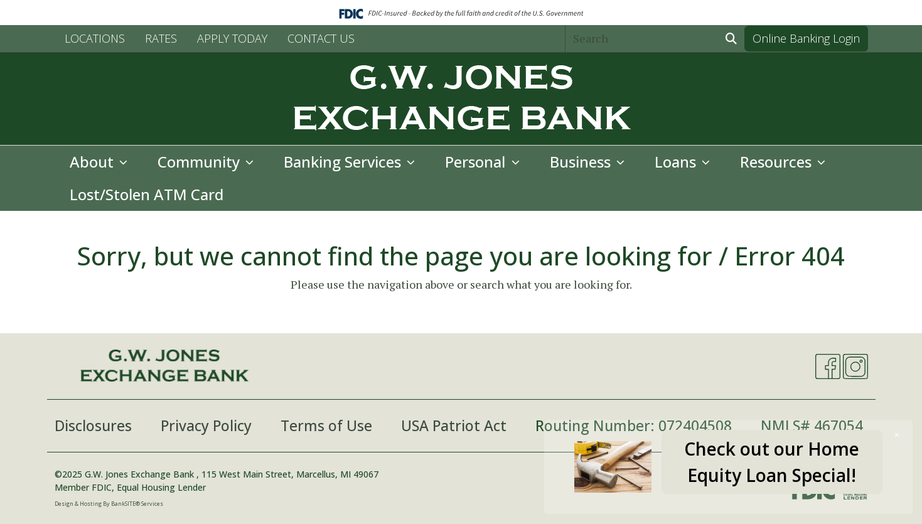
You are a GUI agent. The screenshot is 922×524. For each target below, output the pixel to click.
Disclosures (93, 425)
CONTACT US (321, 38)
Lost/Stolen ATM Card (146, 194)
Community (201, 161)
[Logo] (461, 99)
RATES (161, 38)
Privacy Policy (206, 425)
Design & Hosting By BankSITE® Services (109, 504)
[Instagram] (855, 366)
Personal (477, 161)
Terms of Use (326, 425)
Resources (777, 161)
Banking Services (344, 161)
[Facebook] (827, 366)
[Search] (642, 38)
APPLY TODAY (232, 38)
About (93, 161)
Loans (677, 161)
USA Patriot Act (454, 425)
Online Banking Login (806, 38)
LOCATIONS (95, 38)
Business (582, 161)
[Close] (897, 434)
